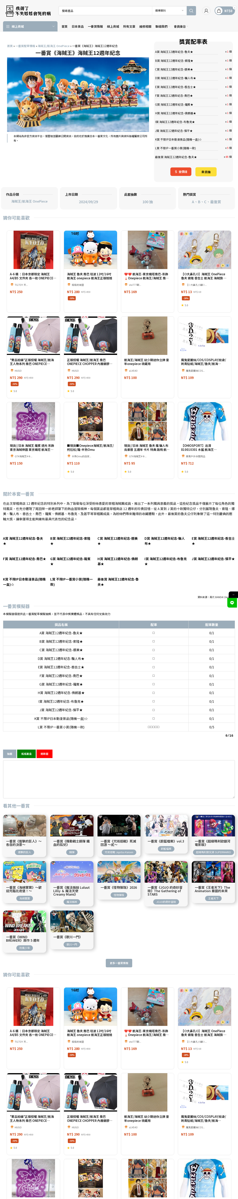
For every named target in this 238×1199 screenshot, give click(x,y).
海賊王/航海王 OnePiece (53, 46)
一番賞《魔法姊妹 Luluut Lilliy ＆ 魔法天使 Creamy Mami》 (71, 885)
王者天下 (213, 893)
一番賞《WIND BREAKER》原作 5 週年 (23, 933)
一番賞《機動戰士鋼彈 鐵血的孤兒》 (71, 837)
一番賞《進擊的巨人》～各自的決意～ (24, 837)
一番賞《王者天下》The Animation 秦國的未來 (212, 883)
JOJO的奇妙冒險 (166, 896)
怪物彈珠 (119, 890)
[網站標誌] (27, 10)
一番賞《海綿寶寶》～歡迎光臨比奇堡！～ (24, 883)
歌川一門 (72, 939)
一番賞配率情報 (25, 46)
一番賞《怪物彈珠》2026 (119, 882)
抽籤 (9, 748)
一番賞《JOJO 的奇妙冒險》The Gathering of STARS (165, 885)
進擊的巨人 (24, 847)
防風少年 (24, 942)
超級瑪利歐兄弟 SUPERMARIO (213, 847)
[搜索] (127, 10)
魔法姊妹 (72, 896)
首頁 (10, 46)
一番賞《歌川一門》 (67, 931)
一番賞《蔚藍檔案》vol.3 (166, 836)
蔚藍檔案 (166, 843)
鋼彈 (71, 847)
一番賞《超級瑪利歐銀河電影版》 (212, 837)
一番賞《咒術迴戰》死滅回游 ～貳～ (118, 837)
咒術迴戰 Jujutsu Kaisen (119, 847)
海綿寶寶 (24, 893)
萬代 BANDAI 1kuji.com (222, 597)
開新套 (44, 748)
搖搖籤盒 (26, 748)
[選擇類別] (169, 10)
